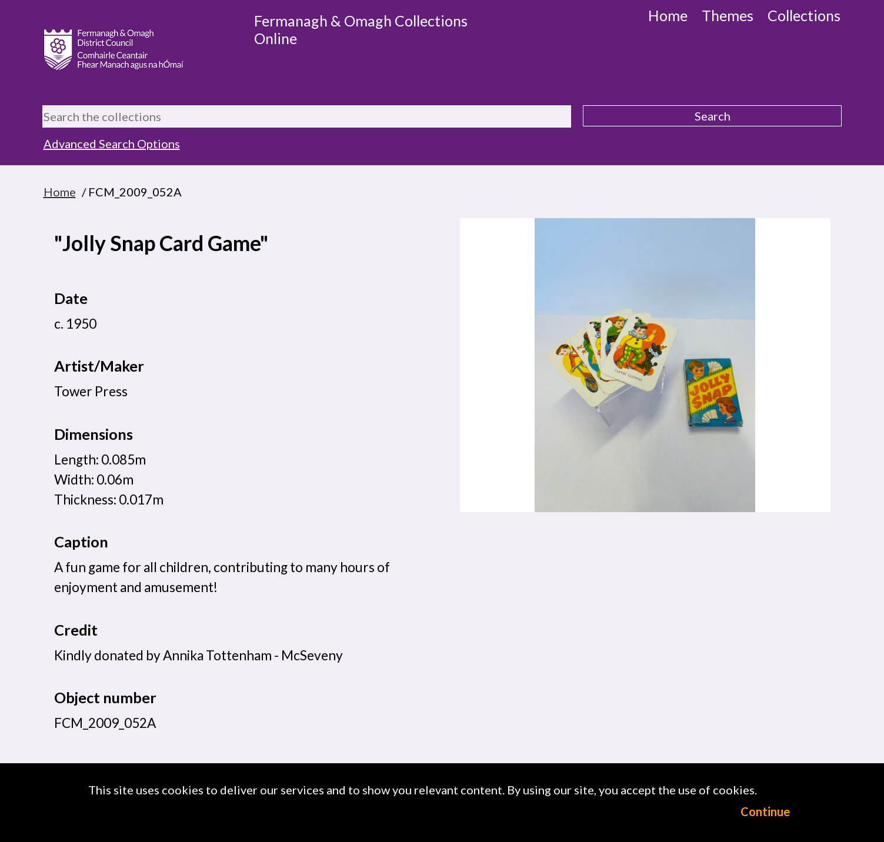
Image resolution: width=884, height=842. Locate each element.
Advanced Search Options (112, 143)
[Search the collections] (307, 116)
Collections (804, 15)
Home (668, 15)
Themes (727, 15)
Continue (765, 811)
